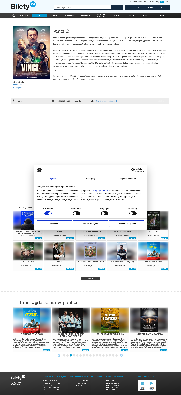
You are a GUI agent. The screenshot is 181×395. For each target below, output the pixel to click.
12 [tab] (100, 355)
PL (162, 2)
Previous (59, 355)
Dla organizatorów (82, 381)
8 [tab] (87, 355)
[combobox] (83, 7)
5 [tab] (77, 355)
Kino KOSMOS (18, 84)
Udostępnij (17, 88)
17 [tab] (116, 355)
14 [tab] (107, 355)
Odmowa (54, 224)
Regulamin (110, 381)
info (161, 101)
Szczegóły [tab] (90, 178)
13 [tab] (103, 355)
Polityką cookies (100, 191)
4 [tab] (74, 355)
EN (167, 2)
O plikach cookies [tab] (128, 178)
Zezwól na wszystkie (127, 224)
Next (121, 355)
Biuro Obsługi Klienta (51, 381)
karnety (146, 15)
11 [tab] (97, 355)
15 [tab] (110, 355)
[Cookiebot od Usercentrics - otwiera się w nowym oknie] (133, 170)
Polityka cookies (112, 385)
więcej (90, 278)
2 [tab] (67, 355)
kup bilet (39, 238)
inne (162, 15)
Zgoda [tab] (53, 178)
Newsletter (47, 385)
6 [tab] (80, 355)
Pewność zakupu (112, 383)
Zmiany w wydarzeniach (52, 387)
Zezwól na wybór (90, 224)
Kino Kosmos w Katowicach (106, 101)
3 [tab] (71, 355)
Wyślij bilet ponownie (51, 383)
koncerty (24, 15)
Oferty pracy (111, 389)
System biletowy (81, 383)
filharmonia (70, 15)
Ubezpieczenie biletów (51, 389)
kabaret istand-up (101, 15)
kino (39, 15)
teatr (54, 15)
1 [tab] (64, 355)
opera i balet (85, 15)
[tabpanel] (32, 329)
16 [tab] (113, 355)
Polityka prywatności (114, 387)
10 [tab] (94, 355)
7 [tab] (84, 355)
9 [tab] (90, 355)
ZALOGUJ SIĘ (154, 2)
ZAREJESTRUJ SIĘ (140, 2)
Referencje (79, 385)
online (131, 15)
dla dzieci (116, 15)
